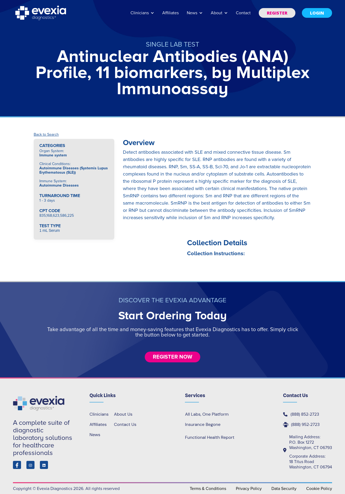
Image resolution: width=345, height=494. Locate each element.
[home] (41, 13)
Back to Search (46, 134)
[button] (142, 15)
